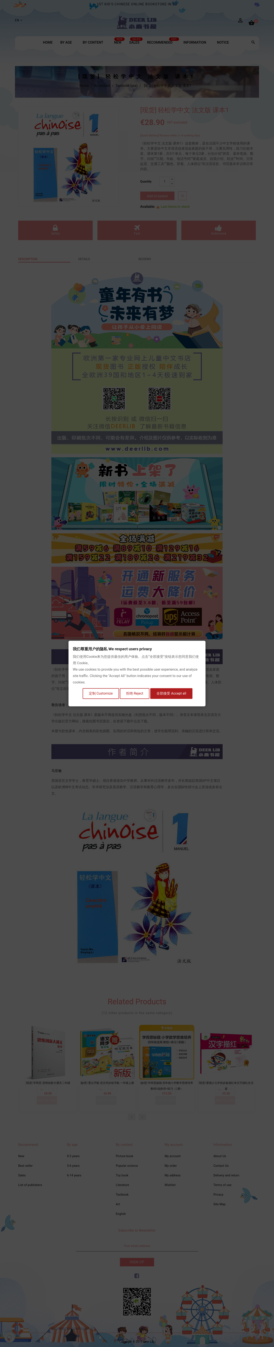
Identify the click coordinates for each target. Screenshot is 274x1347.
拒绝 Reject (135, 694)
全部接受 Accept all (173, 694)
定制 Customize (100, 694)
